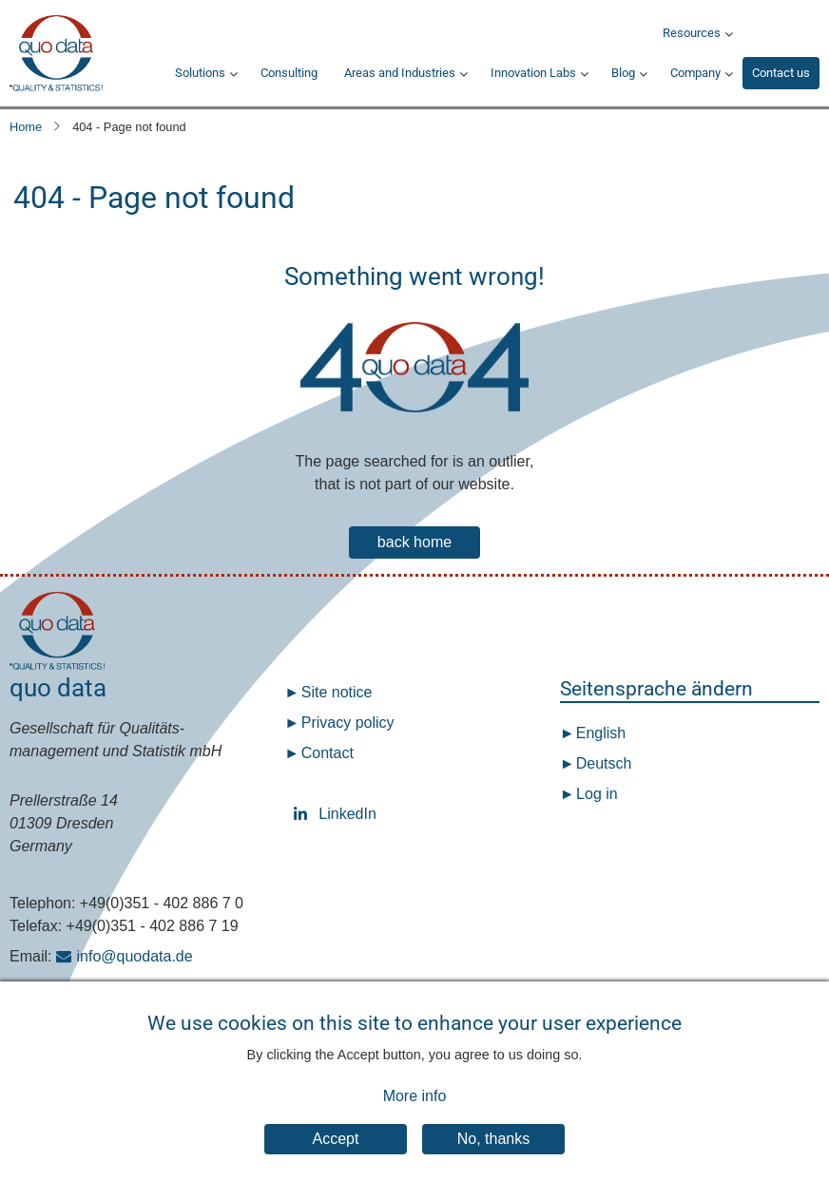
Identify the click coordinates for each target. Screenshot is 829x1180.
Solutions (200, 73)
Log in (597, 794)
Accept (336, 1155)
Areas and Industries (399, 73)
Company (695, 73)
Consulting (289, 73)
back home (414, 542)
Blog (623, 73)
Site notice (337, 692)
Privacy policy (348, 722)
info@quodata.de (135, 956)
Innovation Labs (533, 73)
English (598, 733)
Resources (692, 33)
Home (26, 127)
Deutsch (601, 763)
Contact (327, 753)
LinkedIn (304, 814)
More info (415, 1112)
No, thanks (493, 1155)
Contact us (781, 73)
